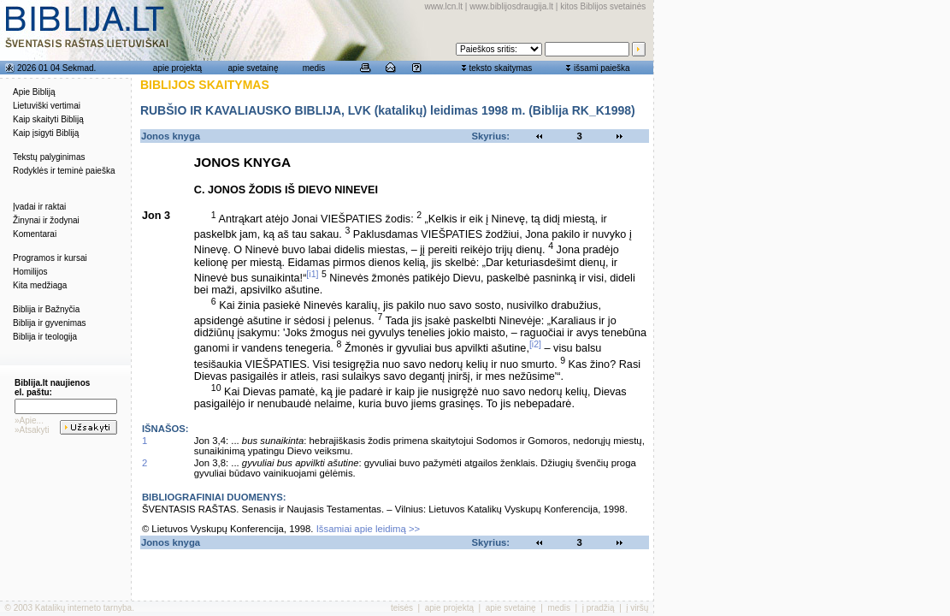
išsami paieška (602, 68)
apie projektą (177, 68)
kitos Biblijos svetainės (603, 6)
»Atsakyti (32, 430)
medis (314, 68)
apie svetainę (253, 68)
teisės (402, 608)
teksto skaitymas (500, 68)
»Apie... (29, 420)
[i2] (535, 344)
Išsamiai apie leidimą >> (368, 529)
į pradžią (598, 608)
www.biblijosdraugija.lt (511, 6)
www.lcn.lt (444, 6)
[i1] (312, 274)
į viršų (637, 608)
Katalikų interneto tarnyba (83, 608)
